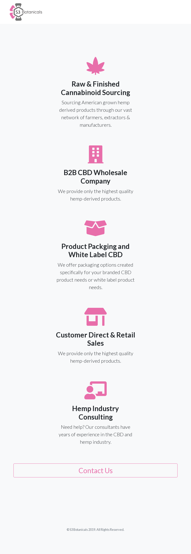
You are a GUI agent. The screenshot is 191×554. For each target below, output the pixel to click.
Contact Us (96, 470)
